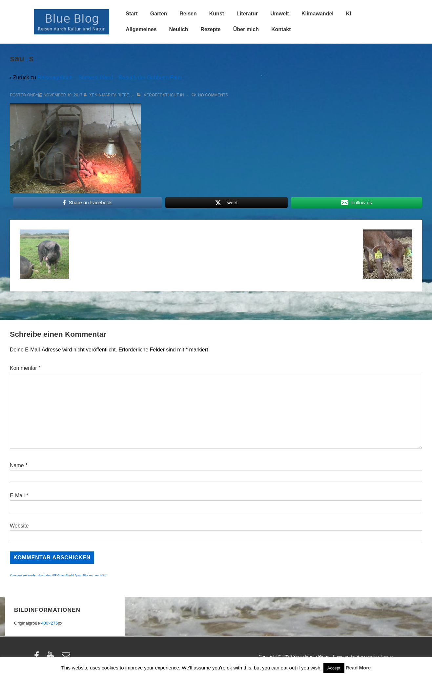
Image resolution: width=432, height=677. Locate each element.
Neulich (178, 29)
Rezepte (210, 29)
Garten (158, 13)
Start (131, 13)
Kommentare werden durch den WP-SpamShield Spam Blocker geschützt (58, 575)
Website (19, 525)
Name (17, 465)
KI (348, 13)
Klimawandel (317, 13)
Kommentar (25, 368)
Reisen (187, 13)
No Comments (213, 95)
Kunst (216, 13)
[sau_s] (63, 95)
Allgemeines (141, 29)
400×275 (49, 623)
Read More (358, 667)
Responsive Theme (375, 656)
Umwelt (279, 13)
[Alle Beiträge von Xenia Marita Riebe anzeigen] (107, 95)
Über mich (246, 29)
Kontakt (281, 29)
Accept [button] (333, 668)
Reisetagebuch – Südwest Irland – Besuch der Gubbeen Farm (109, 77)
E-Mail (17, 495)
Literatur (247, 13)
